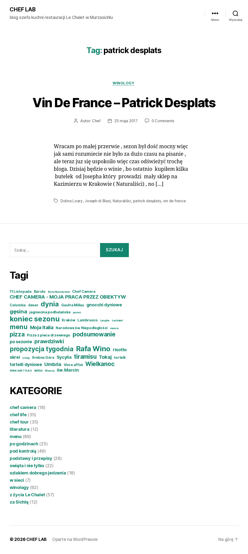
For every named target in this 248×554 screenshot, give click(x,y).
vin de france (175, 201)
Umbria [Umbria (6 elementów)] (52, 365)
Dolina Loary (71, 201)
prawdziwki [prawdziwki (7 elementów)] (49, 342)
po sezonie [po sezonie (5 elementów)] (21, 342)
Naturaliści (122, 201)
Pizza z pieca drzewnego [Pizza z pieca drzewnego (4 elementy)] (48, 336)
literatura (19, 430)
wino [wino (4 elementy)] (38, 371)
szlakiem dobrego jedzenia (38, 473)
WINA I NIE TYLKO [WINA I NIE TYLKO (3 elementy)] (21, 371)
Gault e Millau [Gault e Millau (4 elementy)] (72, 306)
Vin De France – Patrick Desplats (124, 102)
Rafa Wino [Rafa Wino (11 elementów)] (93, 349)
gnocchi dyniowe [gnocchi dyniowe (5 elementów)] (104, 305)
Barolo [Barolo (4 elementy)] (40, 292)
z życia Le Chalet (27, 495)
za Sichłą (19, 502)
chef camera (23, 408)
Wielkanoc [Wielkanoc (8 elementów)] (100, 364)
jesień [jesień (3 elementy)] (77, 313)
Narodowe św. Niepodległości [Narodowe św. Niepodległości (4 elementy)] (82, 329)
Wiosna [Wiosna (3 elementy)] (49, 371)
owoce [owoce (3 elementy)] (114, 329)
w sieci (17, 481)
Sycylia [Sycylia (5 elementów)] (64, 358)
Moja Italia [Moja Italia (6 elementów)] (42, 328)
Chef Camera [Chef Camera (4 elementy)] (83, 292)
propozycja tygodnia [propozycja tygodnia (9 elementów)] (42, 350)
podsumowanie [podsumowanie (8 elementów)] (94, 335)
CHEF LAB (23, 10)
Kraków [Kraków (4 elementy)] (68, 321)
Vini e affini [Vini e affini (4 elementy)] (73, 366)
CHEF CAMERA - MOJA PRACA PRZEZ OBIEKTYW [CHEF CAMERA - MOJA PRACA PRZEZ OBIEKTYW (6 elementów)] (68, 298)
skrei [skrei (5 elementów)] (15, 358)
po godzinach (24, 444)
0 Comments (163, 121)
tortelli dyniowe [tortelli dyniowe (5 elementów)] (26, 365)
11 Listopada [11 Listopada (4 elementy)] (20, 292)
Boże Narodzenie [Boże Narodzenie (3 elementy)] (59, 292)
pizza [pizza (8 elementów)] (17, 335)
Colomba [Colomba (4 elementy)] (18, 306)
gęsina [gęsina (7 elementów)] (18, 312)
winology (124, 84)
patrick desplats (147, 201)
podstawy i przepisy (31, 459)
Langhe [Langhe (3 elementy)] (104, 321)
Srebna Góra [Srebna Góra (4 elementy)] (43, 358)
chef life (18, 415)
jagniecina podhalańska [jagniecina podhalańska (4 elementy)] (49, 313)
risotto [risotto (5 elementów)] (120, 350)
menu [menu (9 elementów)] (19, 328)
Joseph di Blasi (97, 201)
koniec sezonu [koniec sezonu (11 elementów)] (35, 320)
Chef (95, 121)
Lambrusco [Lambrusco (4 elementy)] (88, 321)
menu (16, 437)
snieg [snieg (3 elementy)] (26, 358)
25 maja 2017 (126, 121)
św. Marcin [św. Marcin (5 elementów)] (68, 371)
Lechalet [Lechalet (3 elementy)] (117, 321)
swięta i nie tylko (27, 466)
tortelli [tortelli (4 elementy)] (119, 358)
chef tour (19, 422)
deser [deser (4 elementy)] (33, 306)
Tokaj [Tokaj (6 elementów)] (105, 358)
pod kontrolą (23, 452)
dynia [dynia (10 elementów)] (50, 305)
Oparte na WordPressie (75, 540)
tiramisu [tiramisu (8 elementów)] (85, 357)
